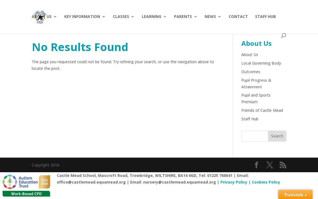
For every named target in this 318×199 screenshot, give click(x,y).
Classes (121, 17)
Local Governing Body (261, 63)
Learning (151, 17)
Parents (183, 17)
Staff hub (265, 17)
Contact (238, 17)
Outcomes (250, 71)
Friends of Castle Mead (262, 110)
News (210, 17)
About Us (42, 17)
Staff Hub (249, 118)
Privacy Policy (233, 182)
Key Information (82, 17)
